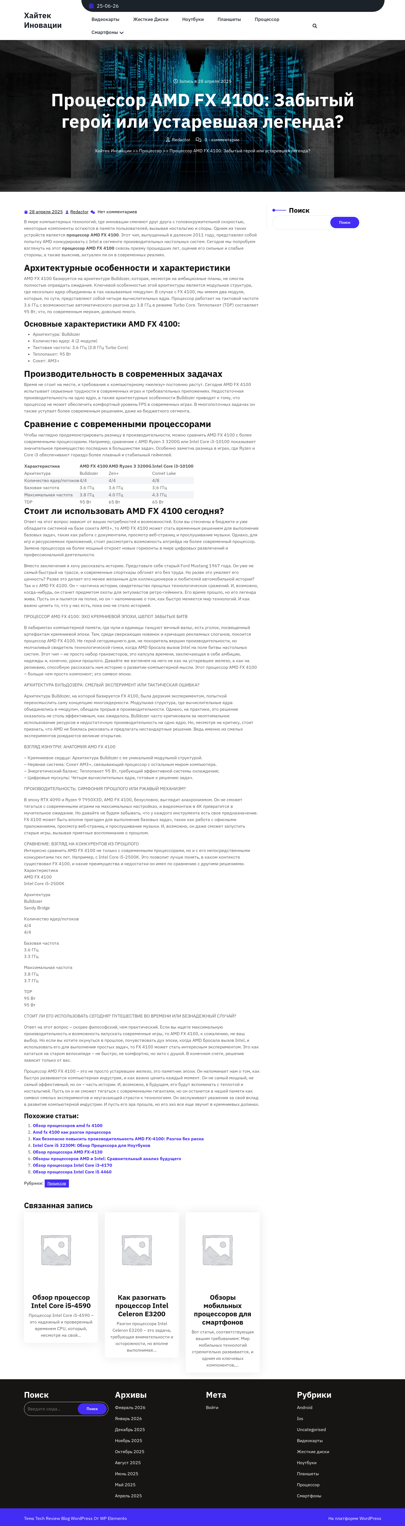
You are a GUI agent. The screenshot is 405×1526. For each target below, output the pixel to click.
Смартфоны (105, 32)
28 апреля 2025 (46, 211)
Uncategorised (311, 1429)
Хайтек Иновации (43, 20)
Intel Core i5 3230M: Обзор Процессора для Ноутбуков (91, 1145)
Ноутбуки (193, 19)
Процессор (267, 19)
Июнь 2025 (126, 1473)
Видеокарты (105, 19)
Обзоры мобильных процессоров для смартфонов (222, 1310)
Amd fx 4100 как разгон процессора (72, 1132)
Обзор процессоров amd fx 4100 (68, 1125)
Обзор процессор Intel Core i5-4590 (61, 1301)
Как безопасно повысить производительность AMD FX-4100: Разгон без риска (118, 1138)
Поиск (299, 210)
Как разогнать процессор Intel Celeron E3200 (141, 1305)
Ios (300, 1418)
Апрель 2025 (128, 1495)
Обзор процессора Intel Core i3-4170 (72, 1165)
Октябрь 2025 (129, 1451)
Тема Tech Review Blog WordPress (59, 1518)
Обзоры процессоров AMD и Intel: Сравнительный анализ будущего (107, 1158)
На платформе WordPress (354, 1518)
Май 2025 (125, 1484)
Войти (212, 1407)
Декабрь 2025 (130, 1429)
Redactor (79, 211)
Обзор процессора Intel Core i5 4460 (72, 1172)
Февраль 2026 (130, 1407)
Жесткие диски (150, 19)
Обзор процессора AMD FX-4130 (68, 1152)
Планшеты (229, 19)
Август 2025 (128, 1462)
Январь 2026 (128, 1418)
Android (304, 1407)
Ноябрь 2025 (128, 1440)
